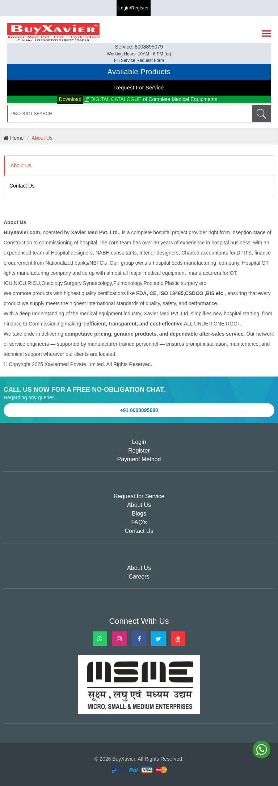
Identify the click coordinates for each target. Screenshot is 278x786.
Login (139, 442)
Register (139, 450)
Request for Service (139, 88)
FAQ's (139, 522)
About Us (41, 138)
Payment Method (139, 459)
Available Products (139, 72)
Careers (139, 576)
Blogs (139, 513)
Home (14, 138)
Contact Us (21, 186)
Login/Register (133, 7)
